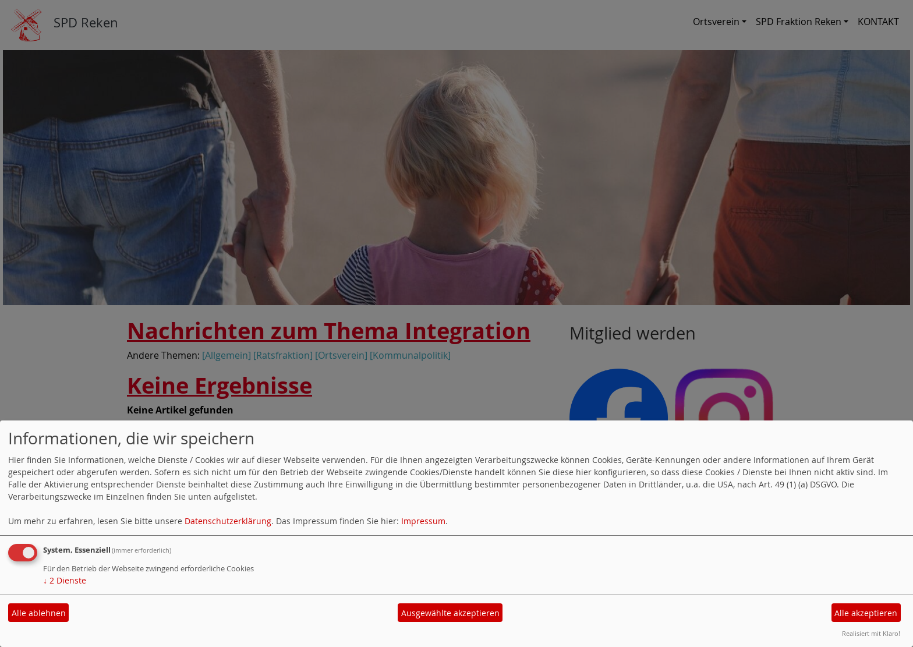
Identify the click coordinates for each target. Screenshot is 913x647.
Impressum (423, 520)
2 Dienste (64, 580)
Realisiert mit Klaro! (871, 633)
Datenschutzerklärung (228, 520)
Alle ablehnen (39, 612)
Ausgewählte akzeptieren (450, 612)
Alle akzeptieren (865, 612)
